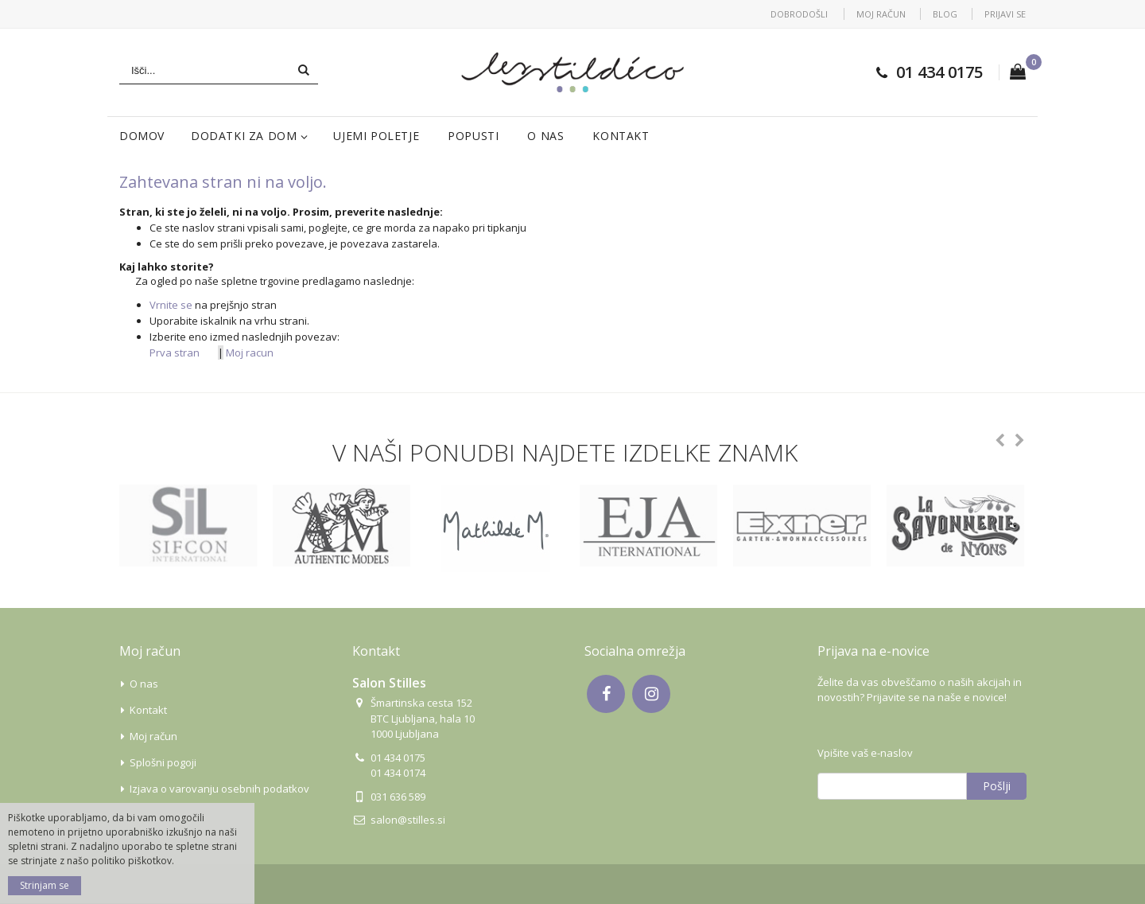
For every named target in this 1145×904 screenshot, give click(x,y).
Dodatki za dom (244, 135)
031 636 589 (398, 796)
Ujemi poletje (376, 135)
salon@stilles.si (408, 819)
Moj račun (881, 14)
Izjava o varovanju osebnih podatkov (219, 788)
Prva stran (174, 352)
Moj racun (250, 352)
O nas (545, 135)
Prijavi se (1005, 14)
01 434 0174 (398, 773)
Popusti (473, 135)
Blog (945, 14)
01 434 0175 (939, 72)
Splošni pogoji (163, 762)
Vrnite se (170, 305)
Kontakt (620, 135)
